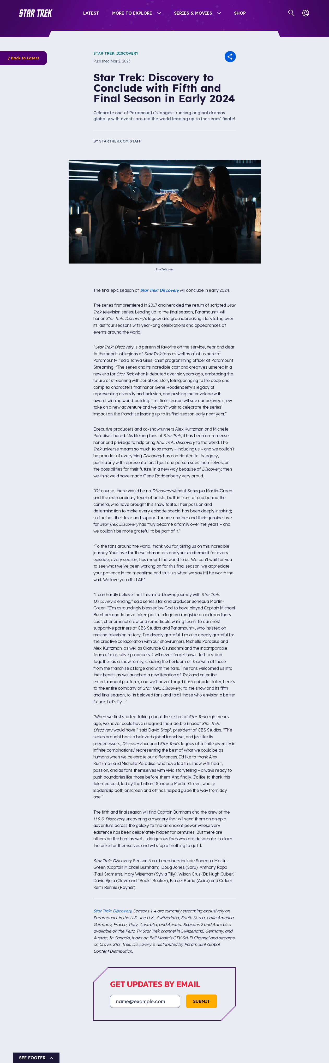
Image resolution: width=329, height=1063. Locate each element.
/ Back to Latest (23, 58)
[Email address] (145, 1001)
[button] (35, 13)
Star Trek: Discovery (115, 53)
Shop (240, 13)
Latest (91, 13)
